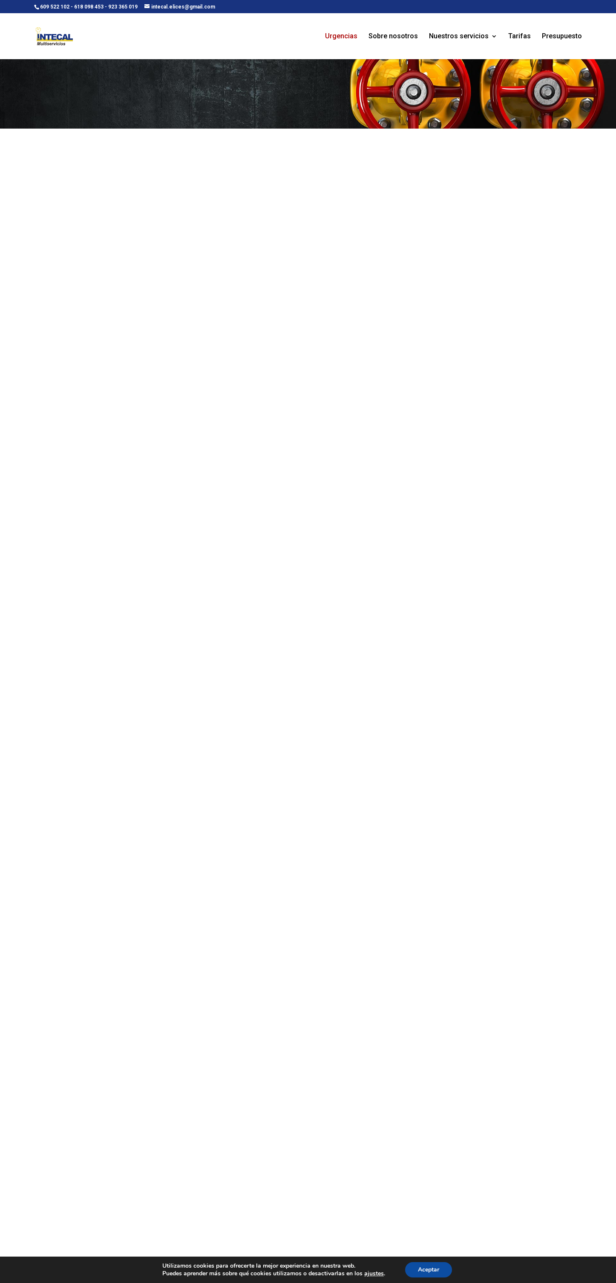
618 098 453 (89, 7)
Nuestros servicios (459, 36)
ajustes (374, 1273)
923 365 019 (123, 7)
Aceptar (428, 1270)
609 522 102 (54, 7)
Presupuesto (562, 36)
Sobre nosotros (393, 36)
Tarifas (519, 36)
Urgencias (341, 36)
